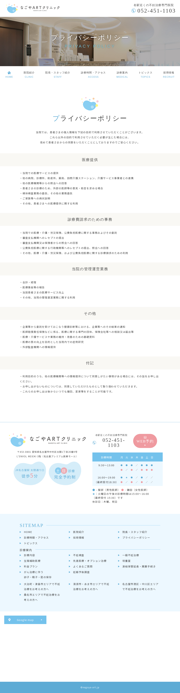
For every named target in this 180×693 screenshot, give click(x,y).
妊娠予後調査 (81, 572)
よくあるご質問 (83, 566)
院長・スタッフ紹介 (134, 532)
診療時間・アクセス (36, 537)
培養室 (126, 561)
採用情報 (78, 537)
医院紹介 (78, 532)
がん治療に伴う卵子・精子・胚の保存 (38, 574)
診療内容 (29, 555)
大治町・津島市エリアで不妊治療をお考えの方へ (42, 586)
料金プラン (31, 566)
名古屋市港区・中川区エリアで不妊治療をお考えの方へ (140, 586)
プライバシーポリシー (136, 537)
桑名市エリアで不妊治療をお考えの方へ (42, 597)
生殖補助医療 (32, 561)
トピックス (31, 543)
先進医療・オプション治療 (90, 561)
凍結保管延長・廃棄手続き (139, 566)
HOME (28, 532)
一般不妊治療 (130, 555)
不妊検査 (78, 555)
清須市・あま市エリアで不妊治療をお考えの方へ (91, 586)
